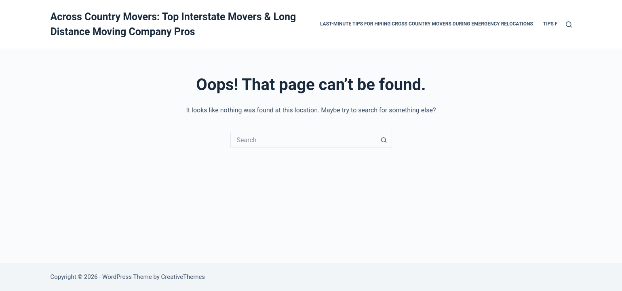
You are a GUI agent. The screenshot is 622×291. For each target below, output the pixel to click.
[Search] (569, 24)
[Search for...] (303, 140)
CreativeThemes (183, 276)
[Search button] (384, 140)
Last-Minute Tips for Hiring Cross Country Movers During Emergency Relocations (426, 24)
